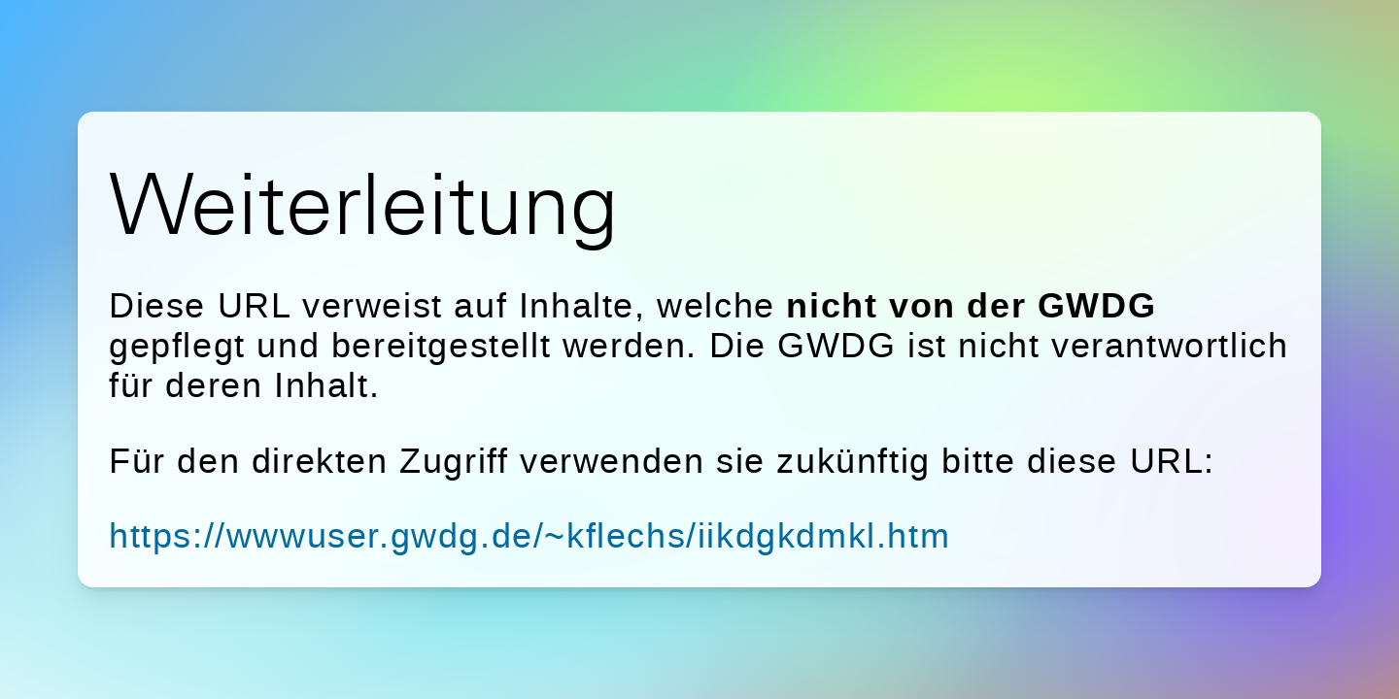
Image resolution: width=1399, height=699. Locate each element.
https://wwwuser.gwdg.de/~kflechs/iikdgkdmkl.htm (529, 535)
